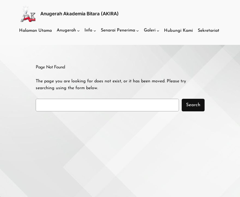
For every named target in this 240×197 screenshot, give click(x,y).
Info (88, 30)
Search (193, 105)
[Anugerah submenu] (78, 30)
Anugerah (66, 30)
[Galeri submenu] (158, 30)
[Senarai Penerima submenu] (137, 30)
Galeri (150, 30)
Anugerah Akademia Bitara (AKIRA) (79, 13)
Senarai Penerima (118, 30)
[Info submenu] (94, 30)
